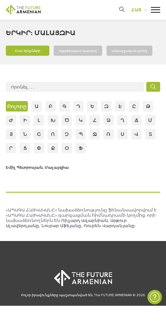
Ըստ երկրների (27, 51)
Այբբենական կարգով (80, 51)
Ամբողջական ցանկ (136, 51)
